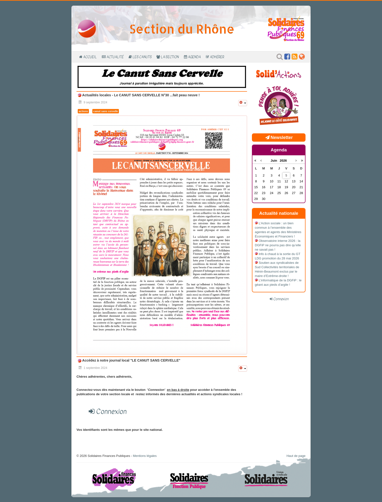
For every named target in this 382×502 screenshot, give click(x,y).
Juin (275, 160)
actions (83, 111)
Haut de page (296, 456)
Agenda (194, 57)
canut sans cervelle (105, 111)
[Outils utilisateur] (242, 103)
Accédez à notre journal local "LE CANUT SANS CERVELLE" (130, 360)
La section (170, 57)
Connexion (281, 299)
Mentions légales (145, 456)
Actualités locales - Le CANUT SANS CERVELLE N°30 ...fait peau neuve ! (140, 95)
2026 (283, 160)
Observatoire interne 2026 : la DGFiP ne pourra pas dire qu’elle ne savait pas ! (278, 245)
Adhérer (217, 57)
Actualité (115, 57)
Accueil (90, 57)
